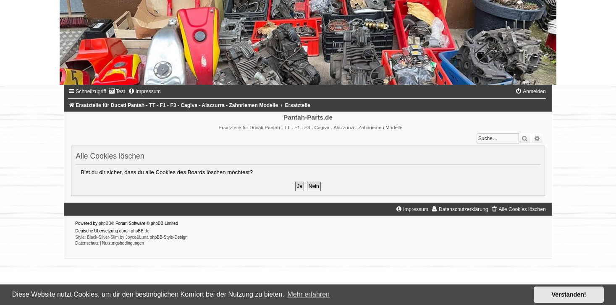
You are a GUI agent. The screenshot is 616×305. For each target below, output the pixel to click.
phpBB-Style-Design (169, 237)
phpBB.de (140, 231)
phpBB (105, 223)
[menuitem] (116, 91)
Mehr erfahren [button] (308, 294)
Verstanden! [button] (569, 294)
